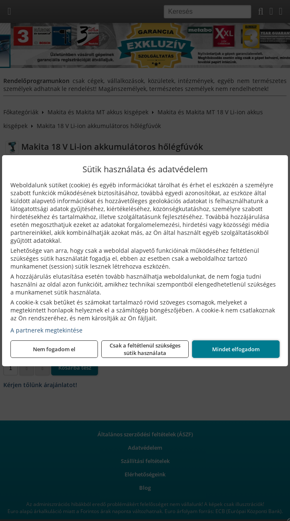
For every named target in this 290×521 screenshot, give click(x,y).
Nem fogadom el (54, 349)
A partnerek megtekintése (46, 330)
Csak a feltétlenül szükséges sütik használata (145, 349)
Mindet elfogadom (236, 349)
